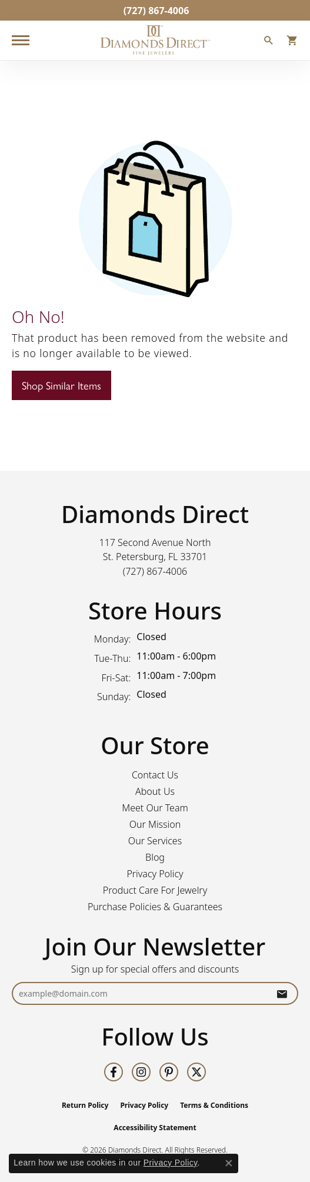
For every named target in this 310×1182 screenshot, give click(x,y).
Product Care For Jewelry (155, 890)
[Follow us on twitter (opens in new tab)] (196, 1072)
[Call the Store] (155, 571)
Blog (155, 857)
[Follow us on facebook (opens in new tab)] (113, 1072)
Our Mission (155, 824)
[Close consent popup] (228, 1163)
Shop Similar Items (61, 385)
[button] (269, 42)
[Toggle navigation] (20, 40)
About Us (155, 791)
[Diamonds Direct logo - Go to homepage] (155, 40)
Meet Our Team (155, 807)
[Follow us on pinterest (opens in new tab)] (168, 1072)
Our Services (155, 840)
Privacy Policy (154, 873)
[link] (155, 10)
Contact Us (155, 774)
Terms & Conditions (214, 1105)
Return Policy (85, 1105)
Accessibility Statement (155, 1128)
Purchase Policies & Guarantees (155, 906)
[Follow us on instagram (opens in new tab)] (141, 1072)
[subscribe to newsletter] (281, 993)
